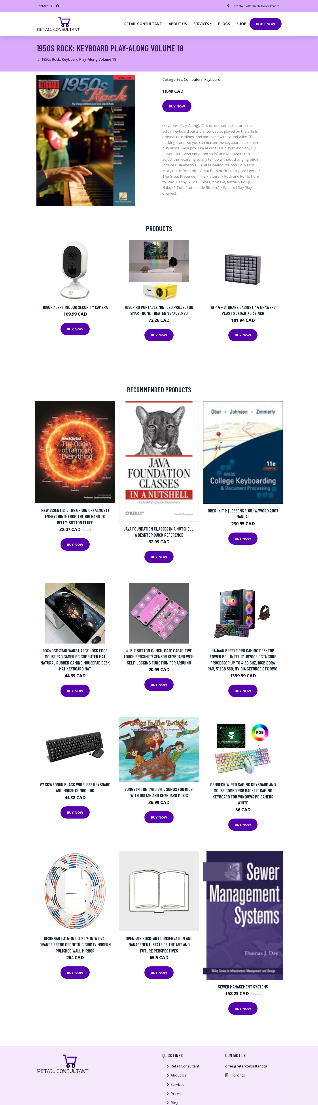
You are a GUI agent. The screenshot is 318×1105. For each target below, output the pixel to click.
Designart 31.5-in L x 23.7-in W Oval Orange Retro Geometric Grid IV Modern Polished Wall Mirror (75, 944)
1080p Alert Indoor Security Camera (75, 306)
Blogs (224, 23)
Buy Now (177, 105)
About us (178, 23)
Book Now (265, 23)
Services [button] (201, 23)
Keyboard (212, 78)
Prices (176, 1092)
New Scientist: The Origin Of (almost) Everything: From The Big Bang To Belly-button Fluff (75, 515)
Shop (241, 23)
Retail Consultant (143, 23)
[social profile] (57, 6)
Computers (193, 78)
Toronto (232, 6)
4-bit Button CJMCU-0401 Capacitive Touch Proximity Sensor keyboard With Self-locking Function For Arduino (159, 656)
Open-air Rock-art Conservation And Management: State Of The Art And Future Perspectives (159, 944)
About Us (178, 1074)
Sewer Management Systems (243, 986)
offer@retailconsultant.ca (260, 6)
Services (177, 1083)
